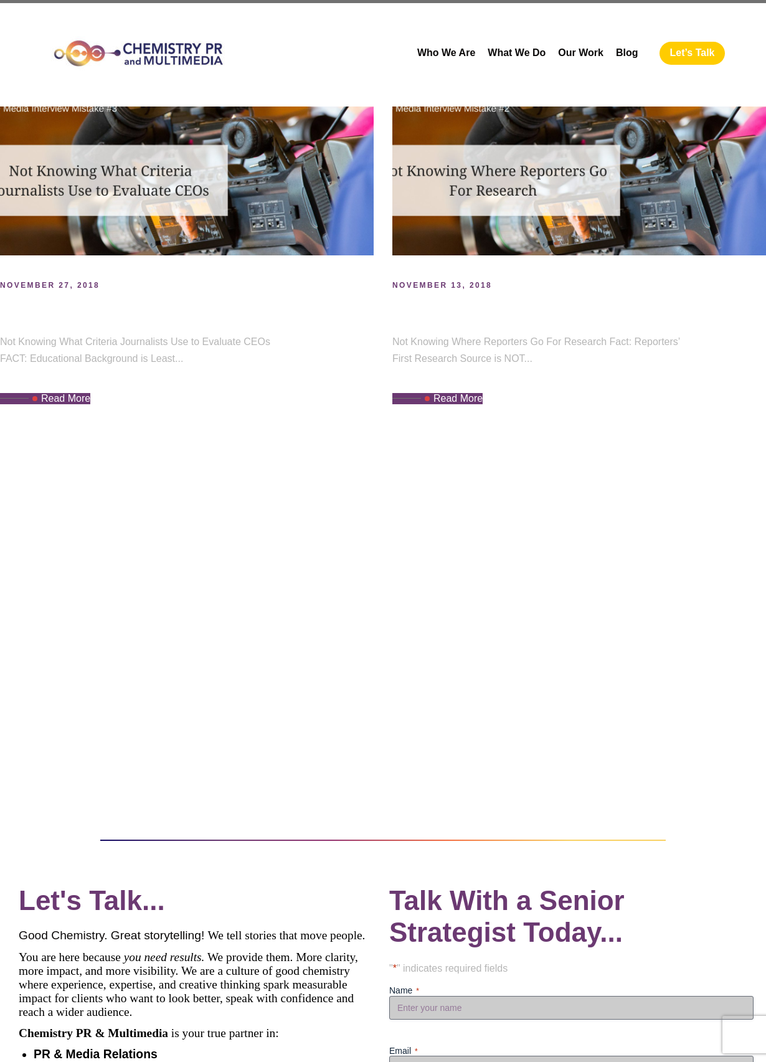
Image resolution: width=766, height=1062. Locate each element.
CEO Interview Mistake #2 (505, 310)
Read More (61, 398)
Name (404, 991)
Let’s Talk (691, 52)
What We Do (517, 52)
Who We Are (446, 52)
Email (403, 1051)
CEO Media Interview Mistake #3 (142, 310)
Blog (627, 52)
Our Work (580, 52)
